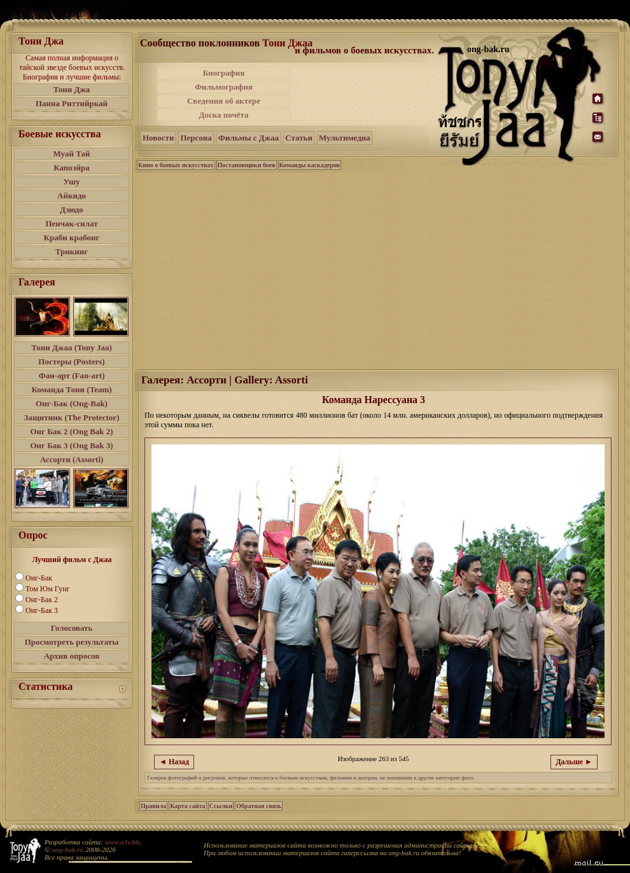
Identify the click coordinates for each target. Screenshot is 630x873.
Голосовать (72, 628)
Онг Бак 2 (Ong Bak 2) (71, 431)
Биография (224, 73)
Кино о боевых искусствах (176, 165)
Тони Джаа (287, 43)
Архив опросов (72, 656)
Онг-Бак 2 (41, 599)
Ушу (72, 181)
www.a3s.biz (122, 842)
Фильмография (224, 87)
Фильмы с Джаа (248, 137)
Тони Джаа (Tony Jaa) (71, 347)
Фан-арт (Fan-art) (72, 375)
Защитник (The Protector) (72, 417)
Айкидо (71, 195)
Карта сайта (187, 805)
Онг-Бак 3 (41, 610)
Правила (153, 805)
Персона (195, 137)
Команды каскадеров (309, 165)
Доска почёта (223, 115)
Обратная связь (258, 805)
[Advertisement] (365, 94)
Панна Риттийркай (72, 103)
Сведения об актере (223, 101)
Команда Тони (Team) (71, 389)
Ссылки (221, 805)
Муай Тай (71, 153)
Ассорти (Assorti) (72, 459)
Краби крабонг (72, 237)
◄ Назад (174, 761)
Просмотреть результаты (72, 642)
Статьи (298, 137)
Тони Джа (71, 89)
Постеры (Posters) (71, 361)
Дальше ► (574, 761)
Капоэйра (71, 167)
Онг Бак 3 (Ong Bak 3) (71, 445)
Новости (158, 137)
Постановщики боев (247, 165)
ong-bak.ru (67, 849)
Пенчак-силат (71, 223)
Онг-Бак (38, 578)
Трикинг (71, 251)
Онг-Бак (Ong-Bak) (72, 403)
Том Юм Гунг (47, 588)
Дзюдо (71, 209)
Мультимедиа (344, 137)
